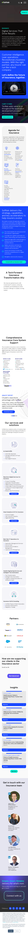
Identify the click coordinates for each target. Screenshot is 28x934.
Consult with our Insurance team (14, 262)
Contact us (24, 12)
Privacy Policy (15, 922)
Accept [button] (10, 931)
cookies (4, 922)
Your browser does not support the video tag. (14, 88)
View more (14, 771)
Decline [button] (17, 931)
